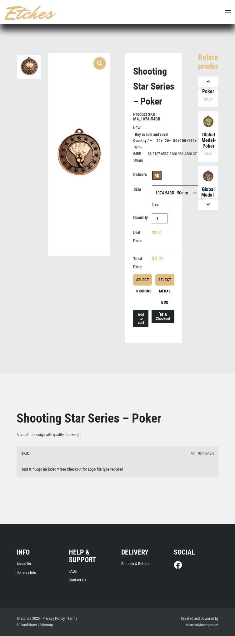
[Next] (208, 204)
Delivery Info (26, 572)
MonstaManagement (202, 625)
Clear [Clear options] (155, 205)
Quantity (140, 217)
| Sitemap (45, 625)
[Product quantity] (160, 218)
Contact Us (77, 580)
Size (137, 189)
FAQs (73, 571)
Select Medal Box (165, 282)
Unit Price (137, 236)
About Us (24, 563)
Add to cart (141, 318)
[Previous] (208, 81)
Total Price (137, 262)
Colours (140, 174)
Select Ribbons (143, 282)
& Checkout (163, 316)
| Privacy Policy (53, 618)
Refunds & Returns (135, 563)
